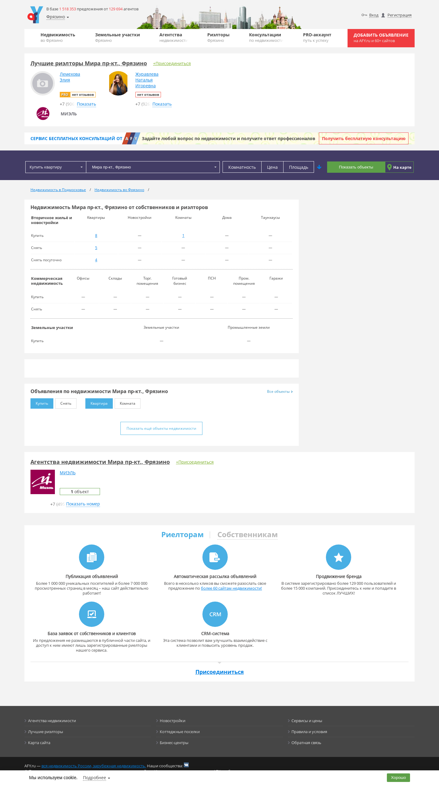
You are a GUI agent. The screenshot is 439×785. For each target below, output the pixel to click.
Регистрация (399, 15)
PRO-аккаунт (317, 37)
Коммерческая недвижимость (47, 281)
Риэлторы (218, 37)
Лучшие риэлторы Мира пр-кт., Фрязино (88, 63)
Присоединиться (219, 671)
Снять (63, 402)
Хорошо (398, 777)
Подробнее (94, 777)
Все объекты (280, 391)
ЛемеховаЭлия (70, 77)
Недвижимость (58, 37)
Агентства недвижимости (52, 720)
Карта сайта (39, 742)
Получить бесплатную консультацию (363, 138)
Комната (125, 402)
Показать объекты (356, 167)
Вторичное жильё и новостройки (51, 220)
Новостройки (172, 720)
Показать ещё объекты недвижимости (161, 428)
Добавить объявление (381, 37)
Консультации (266, 37)
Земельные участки (117, 37)
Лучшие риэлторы (45, 731)
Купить (39, 402)
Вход (373, 15)
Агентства (173, 37)
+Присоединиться (172, 63)
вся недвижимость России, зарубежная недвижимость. (93, 766)
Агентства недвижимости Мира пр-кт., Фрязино (100, 461)
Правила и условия (309, 731)
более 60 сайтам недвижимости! (231, 588)
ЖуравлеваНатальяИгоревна (147, 80)
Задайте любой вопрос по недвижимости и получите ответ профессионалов (228, 138)
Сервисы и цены (306, 720)
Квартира (96, 402)
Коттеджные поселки (180, 731)
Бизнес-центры (174, 742)
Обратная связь (306, 742)
